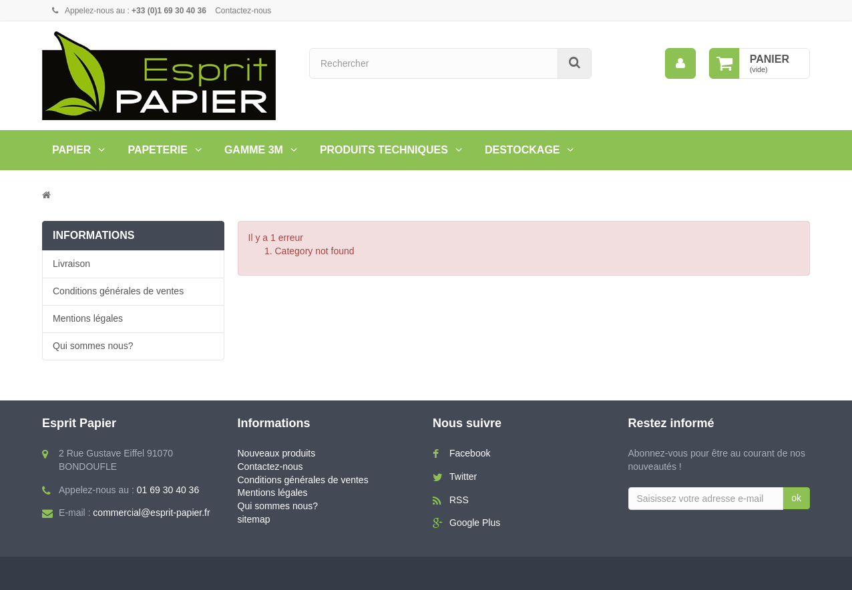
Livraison (71, 263)
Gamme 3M (253, 150)
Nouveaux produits (277, 453)
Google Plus (474, 522)
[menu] (680, 63)
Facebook (469, 453)
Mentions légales (88, 318)
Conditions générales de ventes (118, 291)
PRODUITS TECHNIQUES (384, 150)
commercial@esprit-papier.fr (151, 512)
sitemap (254, 519)
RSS (459, 500)
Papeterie (158, 150)
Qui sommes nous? (93, 345)
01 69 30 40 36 (168, 490)
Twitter (463, 476)
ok (796, 498)
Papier (71, 150)
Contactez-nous (243, 10)
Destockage (522, 150)
